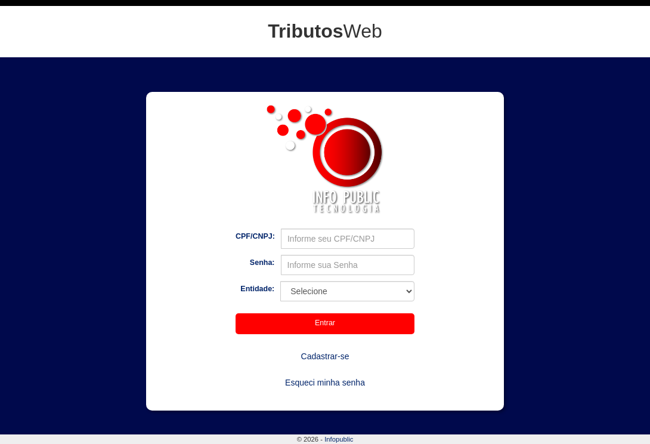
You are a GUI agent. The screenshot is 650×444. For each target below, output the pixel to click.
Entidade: (257, 289)
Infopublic (338, 439)
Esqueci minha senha (325, 382)
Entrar (325, 323)
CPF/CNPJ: (255, 236)
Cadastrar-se (325, 356)
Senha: (262, 262)
